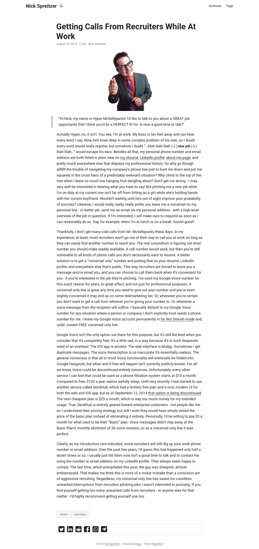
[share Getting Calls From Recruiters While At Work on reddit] (78, 530)
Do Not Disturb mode (178, 319)
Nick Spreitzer (41, 6)
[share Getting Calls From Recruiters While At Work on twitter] (61, 530)
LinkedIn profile (152, 157)
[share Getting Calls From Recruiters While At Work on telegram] (104, 530)
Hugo (138, 544)
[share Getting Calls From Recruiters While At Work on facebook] (87, 530)
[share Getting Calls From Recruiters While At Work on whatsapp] (95, 530)
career (64, 514)
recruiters (80, 514)
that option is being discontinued (174, 393)
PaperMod (157, 544)
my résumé (129, 157)
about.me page (178, 157)
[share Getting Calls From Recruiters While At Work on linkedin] (70, 530)
